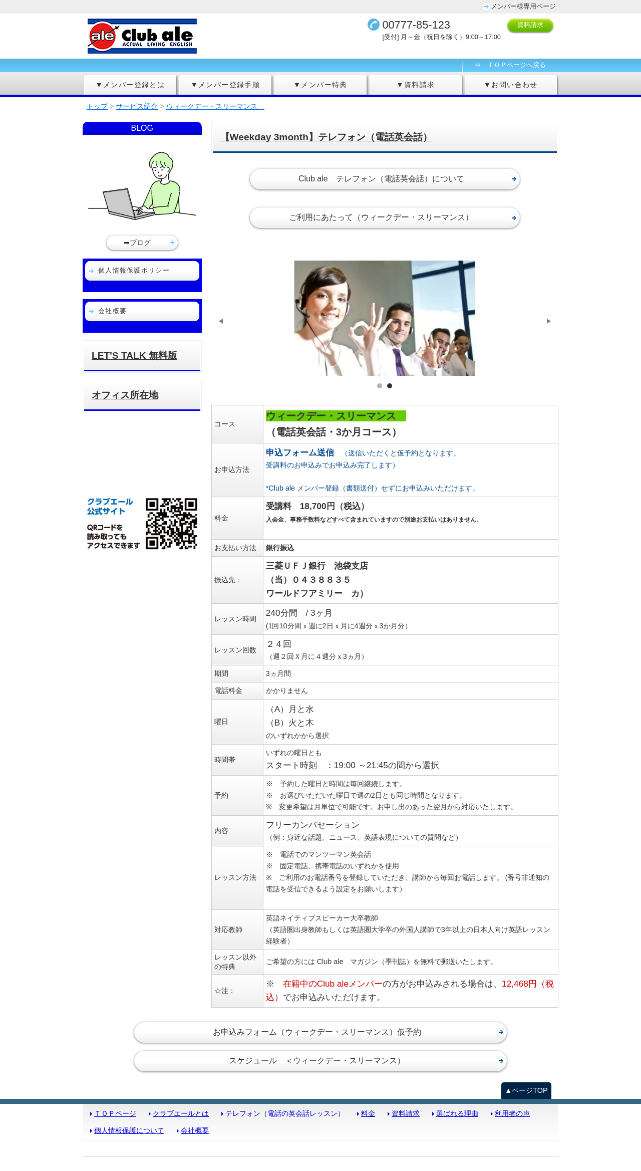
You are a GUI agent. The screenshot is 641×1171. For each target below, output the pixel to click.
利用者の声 (512, 1077)
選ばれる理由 (457, 1077)
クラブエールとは (181, 1077)
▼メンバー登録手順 (225, 85)
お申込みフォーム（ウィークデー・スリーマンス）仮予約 (317, 996)
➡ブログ (137, 243)
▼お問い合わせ (511, 85)
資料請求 (530, 25)
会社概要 (112, 311)
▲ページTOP (526, 1054)
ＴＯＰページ (115, 1077)
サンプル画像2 (390, 349)
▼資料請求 (416, 85)
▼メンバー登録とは (130, 85)
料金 (368, 1077)
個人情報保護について (129, 1094)
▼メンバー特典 (320, 85)
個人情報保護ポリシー (134, 270)
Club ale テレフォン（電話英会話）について (381, 178)
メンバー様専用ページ (523, 6)
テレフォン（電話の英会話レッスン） (285, 1077)
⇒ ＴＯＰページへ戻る (510, 65)
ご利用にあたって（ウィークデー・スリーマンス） (381, 217)
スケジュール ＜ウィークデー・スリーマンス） (317, 1024)
